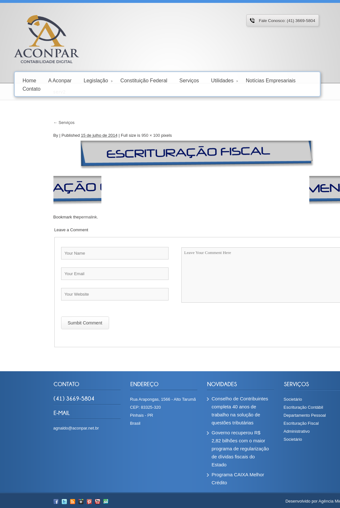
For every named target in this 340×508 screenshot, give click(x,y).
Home (29, 80)
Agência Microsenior (302, 501)
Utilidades (224, 80)
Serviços (189, 80)
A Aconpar (60, 80)
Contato (32, 88)
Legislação (98, 80)
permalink (53, 217)
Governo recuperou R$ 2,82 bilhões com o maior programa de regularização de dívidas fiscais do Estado (205, 448)
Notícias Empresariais (271, 80)
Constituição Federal (143, 80)
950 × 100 (115, 135)
